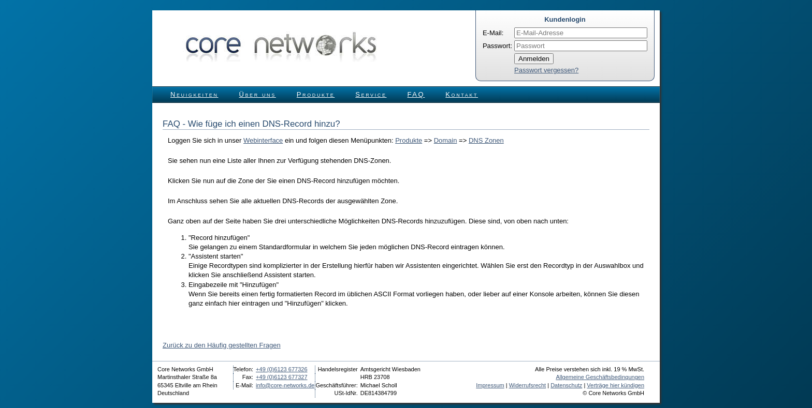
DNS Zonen (486, 140)
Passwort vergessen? (546, 70)
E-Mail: (493, 33)
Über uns (257, 94)
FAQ (416, 94)
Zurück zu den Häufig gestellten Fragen (222, 345)
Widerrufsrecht (527, 385)
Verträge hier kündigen (615, 385)
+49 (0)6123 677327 (281, 377)
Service (370, 94)
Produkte (316, 94)
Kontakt (461, 94)
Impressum (490, 385)
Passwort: (497, 46)
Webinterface (263, 140)
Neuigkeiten (194, 94)
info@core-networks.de (285, 385)
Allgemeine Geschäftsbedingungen (600, 377)
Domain (445, 140)
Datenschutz (566, 385)
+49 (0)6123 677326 (281, 369)
